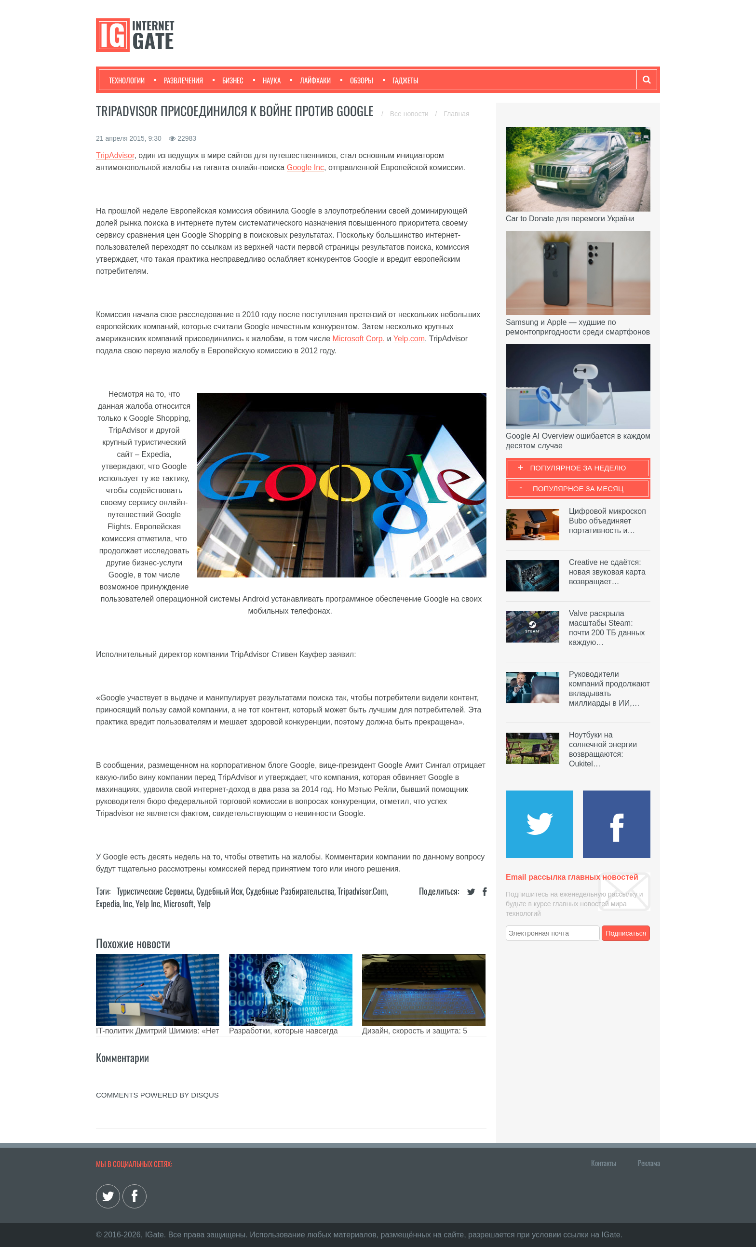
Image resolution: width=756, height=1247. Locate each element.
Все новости (410, 114)
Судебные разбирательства (290, 891)
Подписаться (626, 933)
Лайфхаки (310, 80)
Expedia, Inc (114, 903)
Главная (456, 114)
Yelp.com (409, 339)
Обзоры (356, 80)
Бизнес (228, 80)
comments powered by (157, 1095)
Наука (267, 80)
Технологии (127, 80)
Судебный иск (219, 891)
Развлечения (178, 80)
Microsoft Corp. (359, 339)
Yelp (204, 903)
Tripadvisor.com (362, 891)
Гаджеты (400, 80)
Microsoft (178, 903)
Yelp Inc (147, 903)
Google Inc (305, 167)
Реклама (649, 1162)
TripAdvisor (115, 155)
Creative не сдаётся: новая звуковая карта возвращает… (607, 572)
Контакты (603, 1162)
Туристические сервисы (155, 891)
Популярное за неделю (578, 468)
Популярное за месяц (578, 488)
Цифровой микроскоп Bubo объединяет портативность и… (607, 521)
